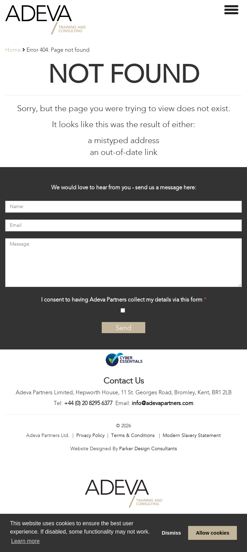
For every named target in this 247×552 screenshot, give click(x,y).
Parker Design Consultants (148, 449)
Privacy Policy (90, 435)
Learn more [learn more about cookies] (25, 541)
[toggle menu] (231, 10)
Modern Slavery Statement (192, 435)
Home (13, 50)
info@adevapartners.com (162, 403)
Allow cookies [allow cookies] (212, 533)
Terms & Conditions (133, 435)
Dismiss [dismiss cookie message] (171, 533)
